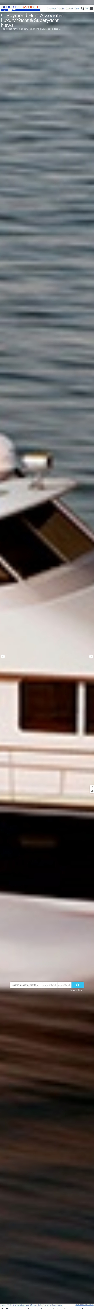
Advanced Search (76, 990)
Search (82, 8)
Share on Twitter (92, 791)
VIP (87, 8)
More (77, 8)
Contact (69, 8)
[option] (47, 654)
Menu (91, 8)
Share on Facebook (92, 787)
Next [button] (91, 656)
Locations (51, 8)
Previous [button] (3, 656)
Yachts (61, 8)
